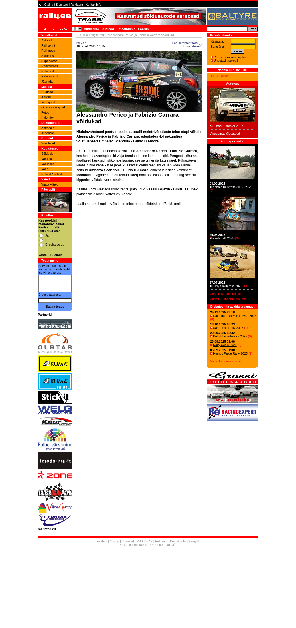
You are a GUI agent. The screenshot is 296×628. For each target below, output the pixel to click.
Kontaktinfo (93, 4)
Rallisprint (48, 45)
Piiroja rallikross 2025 (227, 286)
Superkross (49, 61)
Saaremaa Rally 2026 (228, 327)
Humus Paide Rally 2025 (230, 353)
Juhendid (47, 133)
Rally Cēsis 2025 (225, 345)
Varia (44, 169)
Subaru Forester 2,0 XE (229, 126)
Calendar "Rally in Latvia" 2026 (234, 315)
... (77, 35)
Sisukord (62, 4)
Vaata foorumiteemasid (226, 361)
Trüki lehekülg (192, 46)
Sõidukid (47, 153)
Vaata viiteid (49, 184)
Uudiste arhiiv (219, 75)
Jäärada (47, 81)
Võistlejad (48, 143)
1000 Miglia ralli (93, 35)
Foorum (144, 29)
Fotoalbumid (126, 29)
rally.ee (81, 43)
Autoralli (47, 40)
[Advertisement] (139, 275)
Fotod (45, 112)
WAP (148, 541)
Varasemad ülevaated (225, 133)
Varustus (47, 158)
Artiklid (46, 97)
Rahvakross (49, 66)
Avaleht (102, 541)
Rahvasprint (49, 76)
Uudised (108, 29)
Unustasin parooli (226, 60)
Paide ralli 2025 (223, 238)
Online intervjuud (53, 107)
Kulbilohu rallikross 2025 (230, 336)
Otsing (48, 4)
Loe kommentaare (185, 43)
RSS (140, 541)
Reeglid (193, 541)
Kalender (47, 117)
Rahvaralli (48, 71)
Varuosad (47, 164)
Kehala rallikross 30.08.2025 (232, 187)
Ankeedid (47, 128)
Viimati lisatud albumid (225, 293)
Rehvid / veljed (51, 174)
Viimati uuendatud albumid (228, 299)
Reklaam (77, 4)
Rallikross (48, 50)
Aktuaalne (91, 29)
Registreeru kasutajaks (230, 57)
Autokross (48, 55)
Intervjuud (48, 102)
